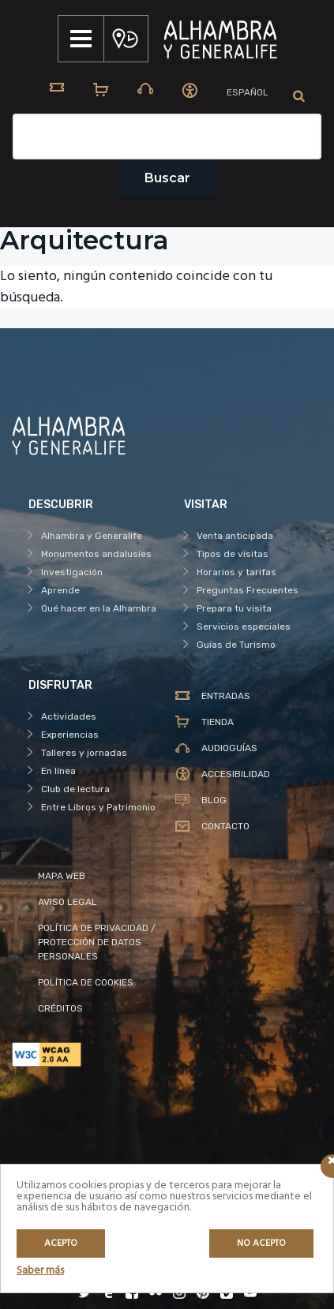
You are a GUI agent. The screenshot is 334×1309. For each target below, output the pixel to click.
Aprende (60, 590)
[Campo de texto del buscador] (167, 136)
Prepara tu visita (234, 608)
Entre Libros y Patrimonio (98, 807)
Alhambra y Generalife (91, 535)
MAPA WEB (61, 875)
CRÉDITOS (60, 1008)
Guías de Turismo (236, 644)
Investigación (72, 572)
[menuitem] (247, 93)
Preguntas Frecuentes (247, 590)
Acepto (60, 1243)
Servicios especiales (244, 626)
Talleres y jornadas (84, 752)
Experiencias (70, 734)
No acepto (261, 1243)
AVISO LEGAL (67, 901)
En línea (58, 770)
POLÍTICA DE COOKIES (85, 982)
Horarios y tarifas (236, 572)
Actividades (68, 716)
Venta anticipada (235, 535)
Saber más (40, 1271)
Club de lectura (75, 789)
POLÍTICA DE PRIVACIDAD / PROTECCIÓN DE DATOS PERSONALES (97, 942)
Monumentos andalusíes (96, 553)
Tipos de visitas (232, 553)
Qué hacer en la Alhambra (98, 608)
